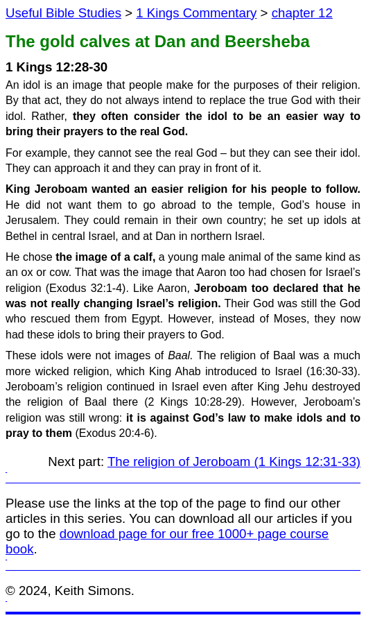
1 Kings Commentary (196, 13)
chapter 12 (302, 13)
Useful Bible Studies (63, 13)
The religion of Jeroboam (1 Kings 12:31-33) (233, 461)
